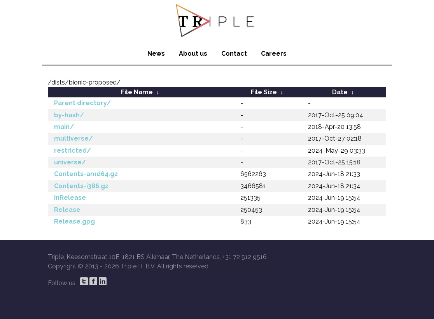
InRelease (70, 197)
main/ (64, 126)
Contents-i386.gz (81, 186)
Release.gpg (74, 221)
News (156, 53)
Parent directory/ (82, 103)
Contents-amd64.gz (86, 174)
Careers (274, 53)
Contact (234, 53)
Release (67, 209)
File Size (264, 92)
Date (340, 92)
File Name (137, 92)
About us (193, 53)
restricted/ (72, 150)
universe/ (70, 162)
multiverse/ (73, 138)
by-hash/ (69, 115)
